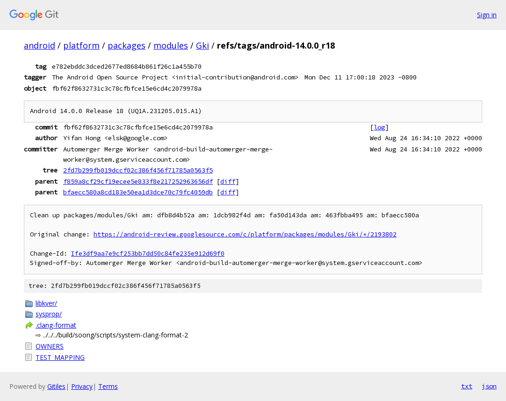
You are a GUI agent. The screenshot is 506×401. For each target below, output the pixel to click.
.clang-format (56, 325)
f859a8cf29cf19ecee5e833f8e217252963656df (138, 181)
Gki (202, 45)
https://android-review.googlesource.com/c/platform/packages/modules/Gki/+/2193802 (245, 234)
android (39, 45)
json (489, 386)
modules (170, 45)
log (379, 127)
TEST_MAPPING (60, 357)
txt (466, 386)
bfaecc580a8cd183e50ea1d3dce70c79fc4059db (138, 192)
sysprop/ (49, 313)
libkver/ (46, 303)
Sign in (487, 14)
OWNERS (50, 346)
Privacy (82, 386)
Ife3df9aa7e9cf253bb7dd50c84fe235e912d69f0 (147, 254)
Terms (108, 386)
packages (126, 45)
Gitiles (56, 386)
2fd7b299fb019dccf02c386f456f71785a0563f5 (138, 170)
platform (81, 45)
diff (227, 181)
